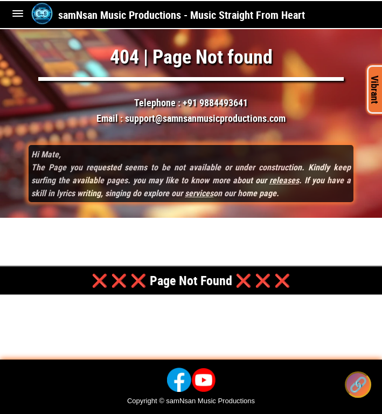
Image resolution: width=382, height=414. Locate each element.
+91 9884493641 (215, 102)
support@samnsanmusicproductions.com (205, 118)
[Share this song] (358, 384)
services (199, 193)
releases (284, 180)
